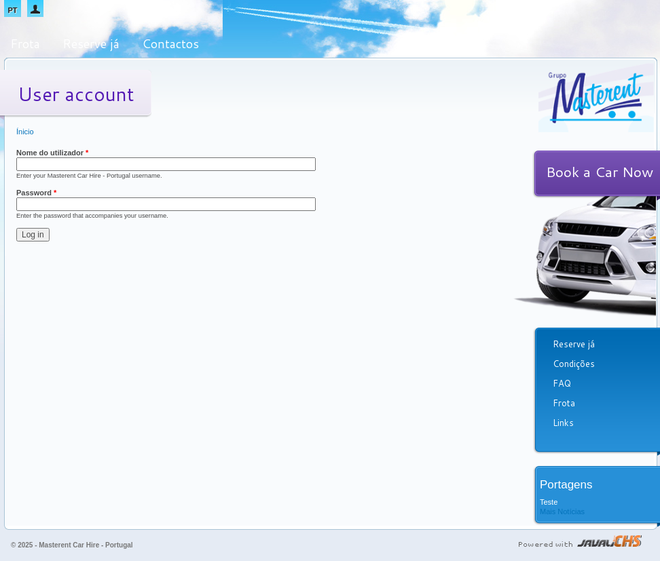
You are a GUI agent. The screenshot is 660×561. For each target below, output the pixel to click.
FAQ (562, 383)
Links (563, 423)
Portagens (566, 484)
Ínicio (25, 132)
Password (36, 193)
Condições (574, 363)
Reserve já (91, 43)
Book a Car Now (599, 171)
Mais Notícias (562, 511)
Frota (25, 43)
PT (12, 10)
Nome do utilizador (52, 153)
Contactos (170, 43)
